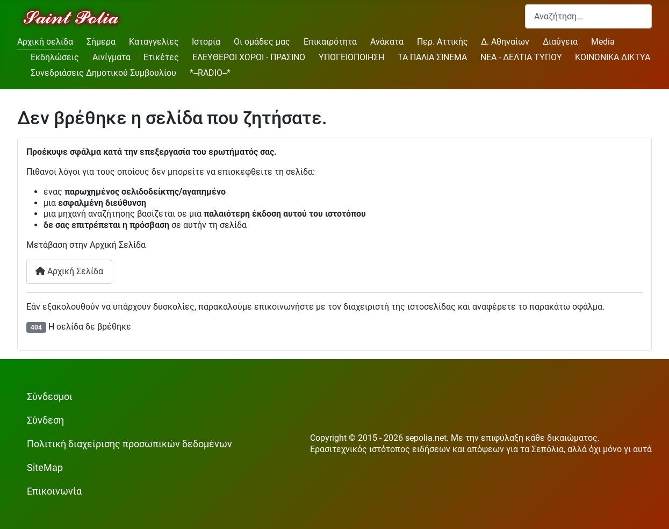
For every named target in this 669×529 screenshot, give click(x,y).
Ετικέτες (161, 57)
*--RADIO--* (210, 73)
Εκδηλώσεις (55, 57)
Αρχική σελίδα (45, 42)
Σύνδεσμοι (50, 396)
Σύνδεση (45, 420)
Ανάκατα (387, 42)
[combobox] (588, 16)
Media (603, 42)
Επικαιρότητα (330, 42)
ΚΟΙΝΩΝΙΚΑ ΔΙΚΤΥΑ (612, 57)
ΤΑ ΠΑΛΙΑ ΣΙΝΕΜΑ (432, 57)
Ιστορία (206, 42)
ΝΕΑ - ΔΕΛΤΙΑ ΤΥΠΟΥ (521, 57)
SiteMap (45, 467)
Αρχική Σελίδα (69, 271)
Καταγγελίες (154, 42)
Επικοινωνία (54, 491)
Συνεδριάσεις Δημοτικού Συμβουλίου (103, 73)
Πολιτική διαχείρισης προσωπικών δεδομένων (129, 444)
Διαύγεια (560, 42)
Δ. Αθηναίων (505, 42)
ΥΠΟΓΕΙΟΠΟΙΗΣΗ (351, 57)
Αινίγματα (111, 57)
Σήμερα (101, 42)
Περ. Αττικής (442, 42)
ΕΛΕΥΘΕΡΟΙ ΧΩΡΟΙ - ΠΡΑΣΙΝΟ (248, 57)
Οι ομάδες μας (262, 42)
